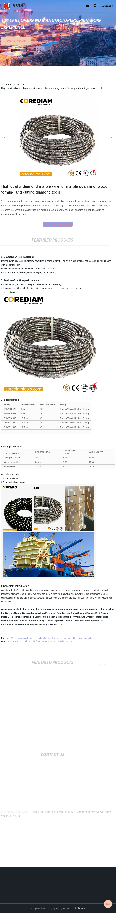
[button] (87, 6)
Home (9, 84)
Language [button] (107, 6)
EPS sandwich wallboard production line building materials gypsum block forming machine (52, 638)
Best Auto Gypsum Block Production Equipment (64, 609)
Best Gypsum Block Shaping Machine (76, 613)
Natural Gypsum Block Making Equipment (35, 613)
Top (108, 903)
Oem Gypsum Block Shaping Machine (20, 609)
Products (22, 84)
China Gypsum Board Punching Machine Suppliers (37, 620)
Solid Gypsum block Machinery (59, 617)
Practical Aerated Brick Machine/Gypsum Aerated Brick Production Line (39, 641)
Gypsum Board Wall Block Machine (81, 620)
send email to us (58, 224)
